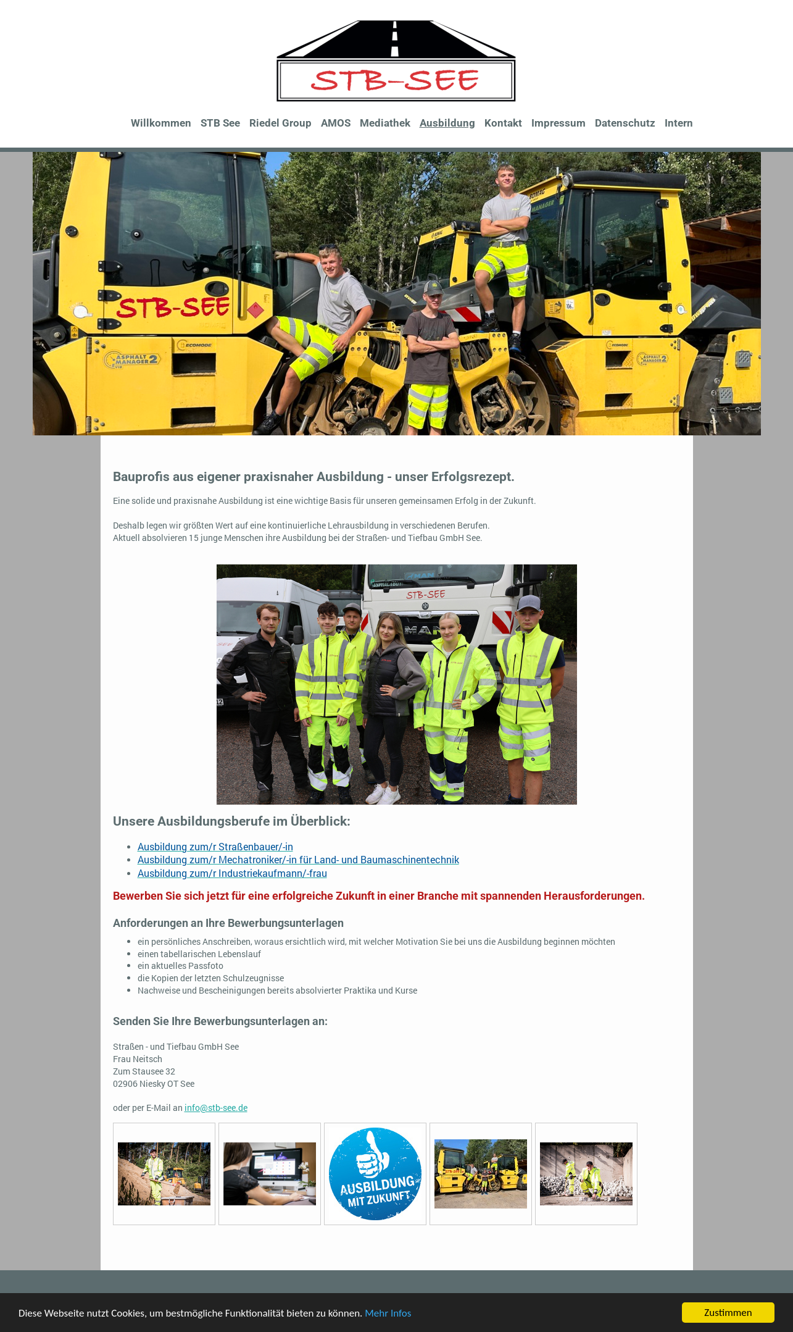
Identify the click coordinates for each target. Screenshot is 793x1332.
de (242, 1107)
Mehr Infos (388, 1313)
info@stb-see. (211, 1107)
